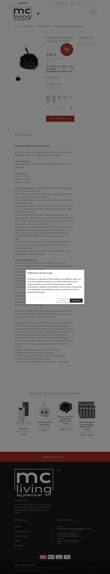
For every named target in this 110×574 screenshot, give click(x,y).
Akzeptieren (62, 300)
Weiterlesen (76, 300)
